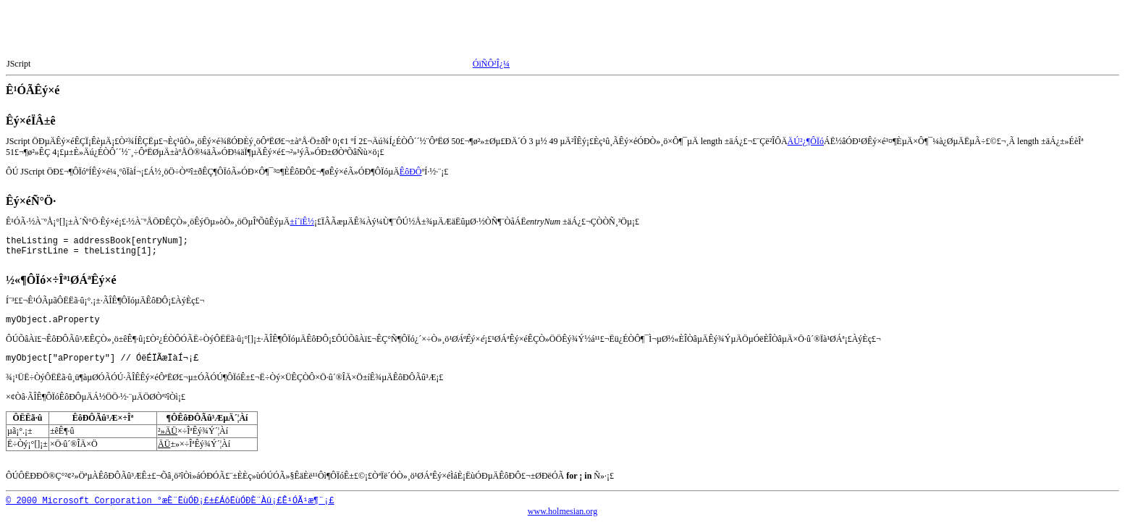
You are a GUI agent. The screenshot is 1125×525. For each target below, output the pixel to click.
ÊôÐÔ (411, 172)
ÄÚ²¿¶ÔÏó (806, 141)
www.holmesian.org (562, 513)
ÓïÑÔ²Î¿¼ (491, 64)
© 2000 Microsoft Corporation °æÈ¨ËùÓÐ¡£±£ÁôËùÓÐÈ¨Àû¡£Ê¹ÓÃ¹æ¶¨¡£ (170, 503)
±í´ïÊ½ (302, 222)
